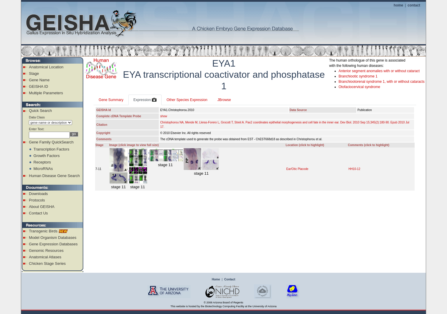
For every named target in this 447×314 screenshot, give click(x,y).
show (163, 116)
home (398, 5)
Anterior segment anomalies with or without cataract (379, 71)
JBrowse (224, 100)
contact (414, 5)
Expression (145, 100)
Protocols (37, 200)
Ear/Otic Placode (297, 169)
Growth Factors (47, 155)
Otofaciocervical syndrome (359, 87)
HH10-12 (354, 169)
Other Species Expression (187, 100)
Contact (229, 279)
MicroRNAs (43, 168)
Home (216, 279)
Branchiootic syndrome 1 (358, 76)
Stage (34, 73)
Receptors (42, 162)
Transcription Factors (51, 149)
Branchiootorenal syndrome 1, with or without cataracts (382, 82)
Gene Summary (111, 100)
